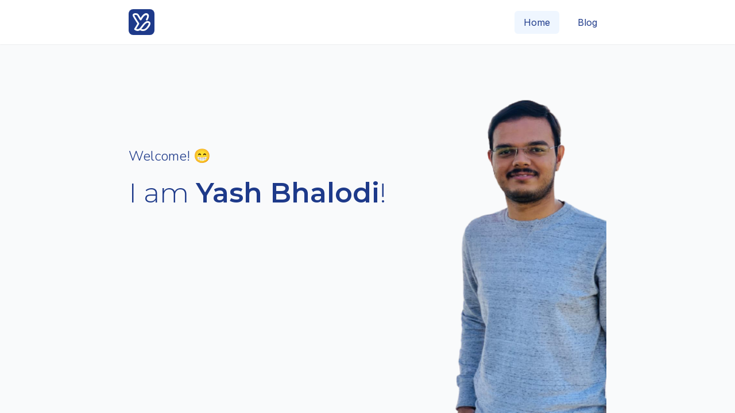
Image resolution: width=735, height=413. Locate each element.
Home (537, 22)
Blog (587, 22)
